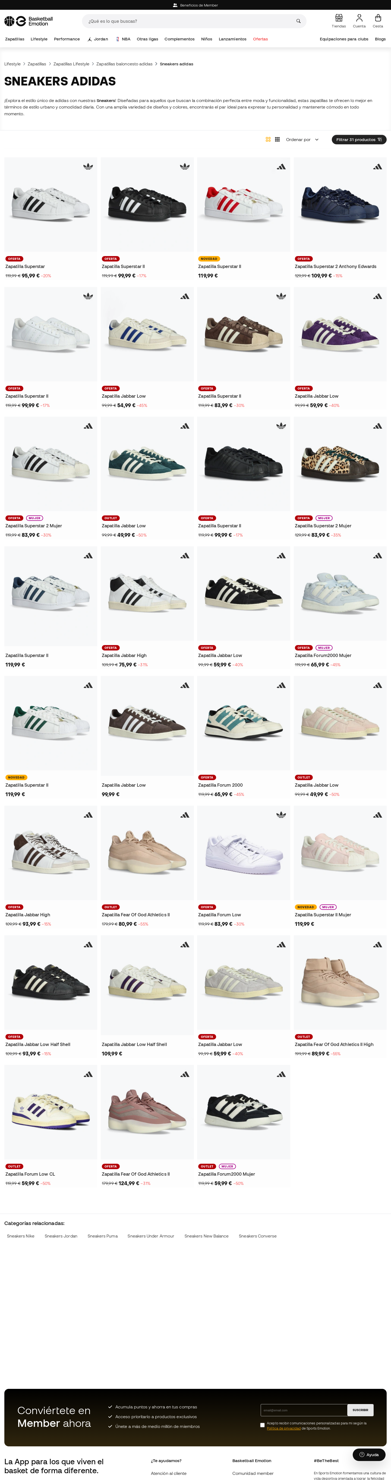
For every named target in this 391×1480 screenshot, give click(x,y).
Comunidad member (253, 1473)
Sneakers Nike (20, 1236)
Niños (206, 39)
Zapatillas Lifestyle (71, 63)
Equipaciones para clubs (344, 39)
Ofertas (260, 39)
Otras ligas (147, 39)
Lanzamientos (233, 39)
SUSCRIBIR (360, 1410)
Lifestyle (39, 39)
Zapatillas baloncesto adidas (124, 63)
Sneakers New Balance (207, 1236)
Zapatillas (14, 39)
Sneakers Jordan (61, 1236)
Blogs (380, 39)
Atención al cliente (169, 1473)
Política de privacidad (284, 1428)
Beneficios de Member (195, 5)
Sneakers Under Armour (151, 1236)
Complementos (180, 39)
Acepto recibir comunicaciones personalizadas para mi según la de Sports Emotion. (317, 1425)
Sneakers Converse (257, 1236)
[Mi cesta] (378, 21)
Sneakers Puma (103, 1236)
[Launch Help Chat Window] (369, 1455)
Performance (67, 39)
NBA (123, 39)
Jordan (98, 39)
